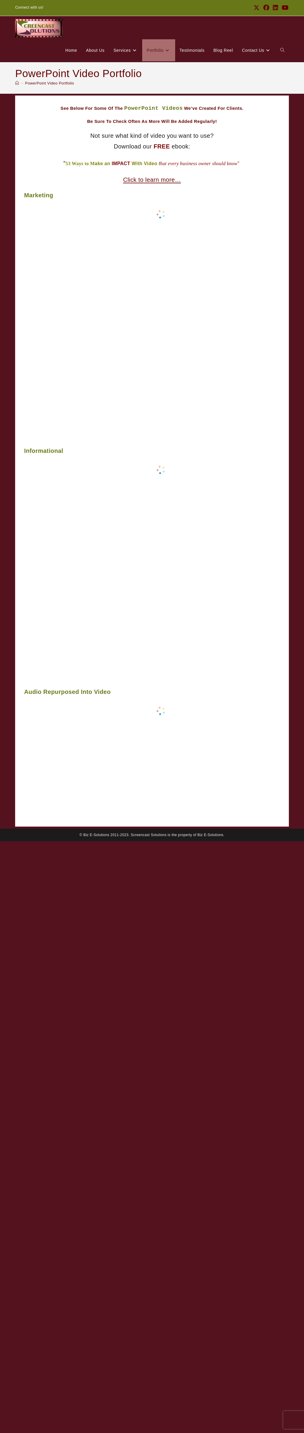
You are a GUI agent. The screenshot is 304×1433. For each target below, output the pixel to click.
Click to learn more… (152, 179)
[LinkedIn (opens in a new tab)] (275, 8)
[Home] (17, 83)
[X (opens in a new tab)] (256, 8)
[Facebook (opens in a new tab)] (266, 8)
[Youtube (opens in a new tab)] (284, 8)
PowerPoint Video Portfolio (49, 83)
